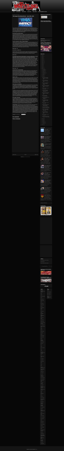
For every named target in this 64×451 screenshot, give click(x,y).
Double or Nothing (42, 403)
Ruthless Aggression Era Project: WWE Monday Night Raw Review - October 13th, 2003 (47, 137)
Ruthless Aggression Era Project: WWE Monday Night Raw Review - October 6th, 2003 (47, 166)
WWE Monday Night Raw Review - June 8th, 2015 (45, 107)
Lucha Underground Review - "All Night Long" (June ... (45, 91)
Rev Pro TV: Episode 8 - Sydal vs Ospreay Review (45, 84)
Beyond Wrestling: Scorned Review (44, 95)
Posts (42, 16)
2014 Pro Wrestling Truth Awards (43, 353)
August (43, 74)
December (43, 69)
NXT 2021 (42, 372)
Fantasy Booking (42, 405)
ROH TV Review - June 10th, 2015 (45, 103)
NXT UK (42, 374)
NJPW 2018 (42, 415)
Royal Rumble (43, 377)
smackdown (42, 443)
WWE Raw (42, 361)
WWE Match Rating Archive (43, 435)
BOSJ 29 (42, 343)
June (43, 76)
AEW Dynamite (43, 296)
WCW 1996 (42, 331)
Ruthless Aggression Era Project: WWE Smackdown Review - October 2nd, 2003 (47, 158)
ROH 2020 (42, 421)
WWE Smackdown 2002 (42, 315)
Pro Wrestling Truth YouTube (44, 260)
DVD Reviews (18, 11)
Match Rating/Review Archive (42, 11)
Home (14, 11)
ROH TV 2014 (43, 347)
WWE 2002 (42, 300)
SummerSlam (42, 379)
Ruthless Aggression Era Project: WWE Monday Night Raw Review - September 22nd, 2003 (47, 188)
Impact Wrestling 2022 (43, 367)
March (43, 120)
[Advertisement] (25, 146)
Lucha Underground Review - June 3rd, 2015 (45, 112)
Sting (41, 428)
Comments (43, 17)
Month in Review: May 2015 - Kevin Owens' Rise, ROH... (45, 110)
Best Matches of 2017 (42, 399)
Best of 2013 (35, 11)
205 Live (42, 332)
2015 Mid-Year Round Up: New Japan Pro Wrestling (45, 98)
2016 (42, 67)
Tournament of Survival (43, 430)
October (43, 71)
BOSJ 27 (42, 396)
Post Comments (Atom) (27, 156)
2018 (42, 64)
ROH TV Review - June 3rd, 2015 (45, 114)
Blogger (36, 449)
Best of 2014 (29, 11)
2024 (42, 57)
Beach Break (42, 397)
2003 (41, 297)
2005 (41, 362)
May (43, 118)
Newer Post (14, 154)
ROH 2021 (42, 422)
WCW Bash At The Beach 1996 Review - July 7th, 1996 (47, 144)
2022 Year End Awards (43, 389)
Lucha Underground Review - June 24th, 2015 (45, 81)
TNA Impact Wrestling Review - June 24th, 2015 (45, 78)
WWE (41, 334)
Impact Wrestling (42, 340)
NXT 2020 (42, 358)
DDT (41, 365)
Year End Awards (42, 383)
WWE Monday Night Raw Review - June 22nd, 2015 (45, 86)
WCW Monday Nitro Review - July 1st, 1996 (47, 195)
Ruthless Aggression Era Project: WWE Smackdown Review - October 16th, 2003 (47, 130)
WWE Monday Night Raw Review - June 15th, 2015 (45, 93)
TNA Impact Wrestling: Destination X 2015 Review (45, 101)
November (43, 70)
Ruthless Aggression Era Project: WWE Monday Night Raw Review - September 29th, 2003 (47, 181)
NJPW (41, 306)
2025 (42, 56)
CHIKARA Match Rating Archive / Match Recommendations (45, 105)
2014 (42, 124)
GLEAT (42, 408)
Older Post (36, 154)
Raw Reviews (42, 424)
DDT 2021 (42, 401)
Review (42, 425)
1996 (41, 328)
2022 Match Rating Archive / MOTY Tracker (45, 40)
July (43, 75)
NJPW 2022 (42, 335)
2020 (42, 62)
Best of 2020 (24, 11)
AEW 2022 (42, 311)
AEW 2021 (42, 299)
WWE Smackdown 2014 (42, 438)
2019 (42, 63)
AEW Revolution (42, 393)
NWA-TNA (42, 371)
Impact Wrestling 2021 (43, 410)
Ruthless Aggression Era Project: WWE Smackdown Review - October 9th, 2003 (47, 151)
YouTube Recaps (42, 440)
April (43, 119)
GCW (41, 338)
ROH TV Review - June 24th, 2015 (45, 88)
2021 (42, 61)
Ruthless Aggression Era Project (43, 291)
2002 (41, 350)
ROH (41, 346)
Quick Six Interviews (42, 376)
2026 (42, 55)
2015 (42, 68)
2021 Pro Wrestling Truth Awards (43, 387)
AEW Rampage (42, 313)
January (43, 123)
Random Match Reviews (43, 323)
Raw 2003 (42, 303)
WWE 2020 (42, 321)
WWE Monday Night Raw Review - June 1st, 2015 (45, 116)
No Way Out (42, 418)
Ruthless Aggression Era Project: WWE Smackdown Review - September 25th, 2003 (47, 173)
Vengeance (42, 433)
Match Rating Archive (42, 369)
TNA (41, 349)
